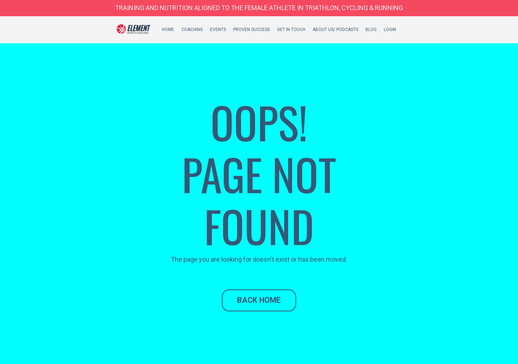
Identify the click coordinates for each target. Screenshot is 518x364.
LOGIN (390, 29)
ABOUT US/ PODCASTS (335, 29)
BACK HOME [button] (259, 300)
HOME (168, 29)
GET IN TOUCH (291, 29)
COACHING (192, 29)
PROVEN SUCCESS (251, 29)
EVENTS (218, 29)
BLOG (371, 29)
